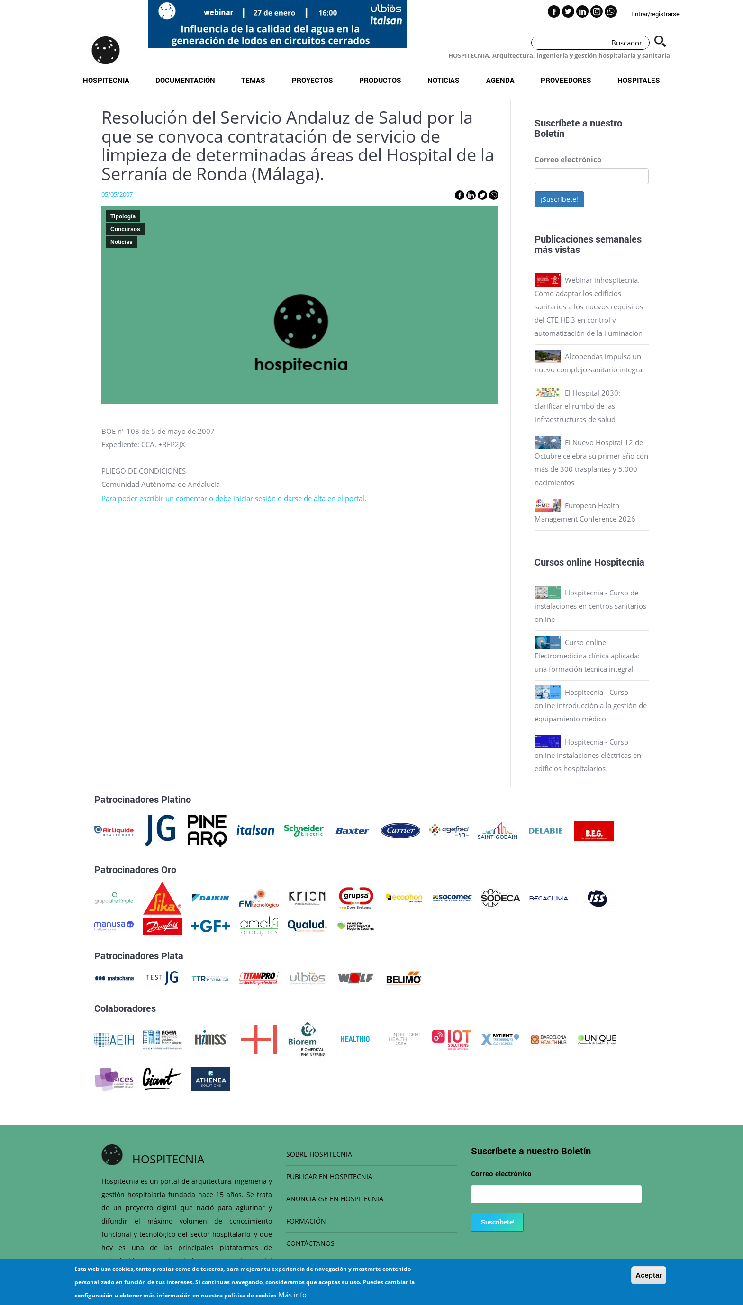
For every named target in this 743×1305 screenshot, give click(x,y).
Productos (380, 80)
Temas (253, 80)
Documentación (185, 80)
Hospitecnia (106, 80)
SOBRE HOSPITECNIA (319, 1154)
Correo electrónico (568, 159)
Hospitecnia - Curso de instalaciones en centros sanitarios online (590, 606)
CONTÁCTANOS (310, 1243)
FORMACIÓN (306, 1220)
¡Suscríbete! (559, 199)
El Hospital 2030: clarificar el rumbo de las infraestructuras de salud (577, 406)
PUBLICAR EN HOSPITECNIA (329, 1176)
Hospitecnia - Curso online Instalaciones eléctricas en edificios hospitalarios (588, 755)
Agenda (500, 80)
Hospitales (638, 80)
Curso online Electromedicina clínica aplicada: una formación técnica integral (587, 656)
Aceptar (648, 1279)
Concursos (125, 229)
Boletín (549, 133)
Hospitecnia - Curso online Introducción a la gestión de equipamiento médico (591, 705)
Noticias (443, 80)
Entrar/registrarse (655, 13)
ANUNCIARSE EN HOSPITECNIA (334, 1198)
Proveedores (566, 80)
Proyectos (312, 80)
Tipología (123, 216)
